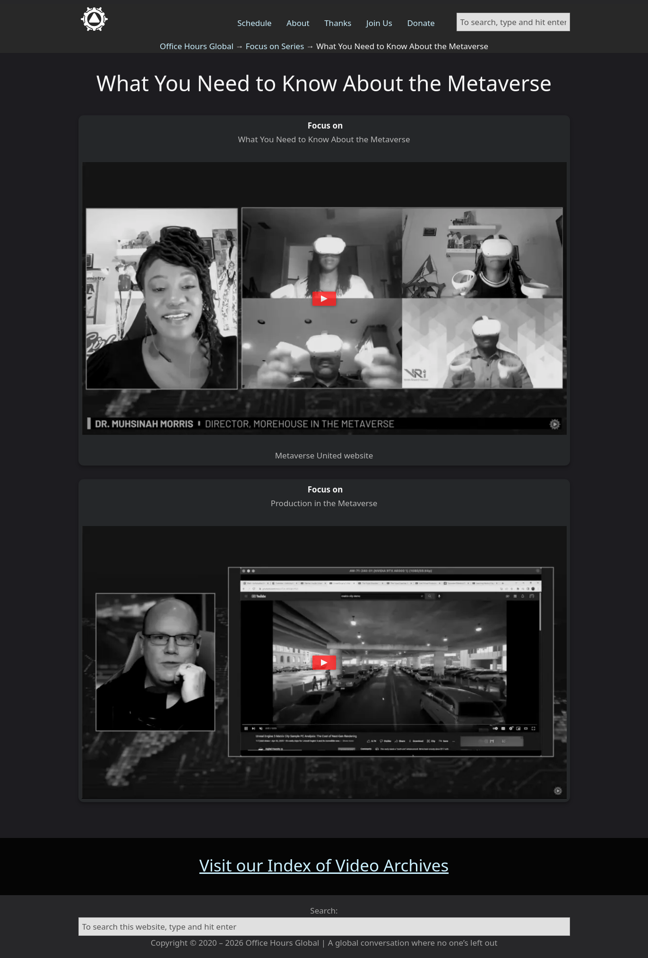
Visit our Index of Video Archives (324, 865)
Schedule (254, 22)
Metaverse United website (324, 455)
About (297, 22)
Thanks (337, 22)
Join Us (379, 22)
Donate (420, 22)
